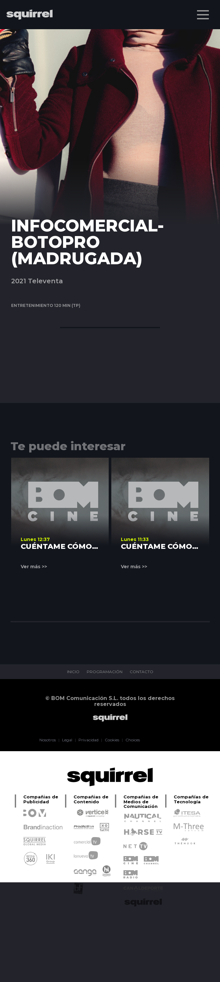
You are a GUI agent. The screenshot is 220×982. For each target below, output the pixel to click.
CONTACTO (141, 672)
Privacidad (88, 740)
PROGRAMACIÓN (104, 672)
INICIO (73, 672)
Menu (203, 11)
